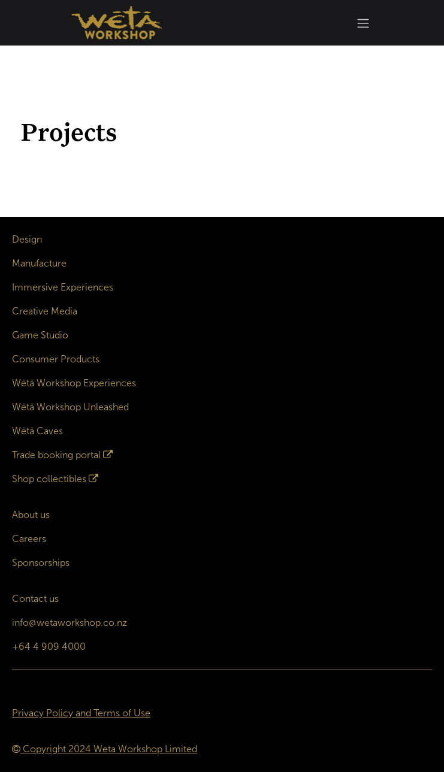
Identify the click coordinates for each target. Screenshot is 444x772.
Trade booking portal (56, 455)
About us (31, 514)
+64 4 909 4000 (49, 646)
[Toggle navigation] (363, 23)
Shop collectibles (49, 479)
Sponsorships (41, 562)
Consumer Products (55, 359)
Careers (29, 538)
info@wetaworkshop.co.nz (69, 622)
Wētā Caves (37, 431)
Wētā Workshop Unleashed (70, 407)
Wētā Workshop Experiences (74, 383)
